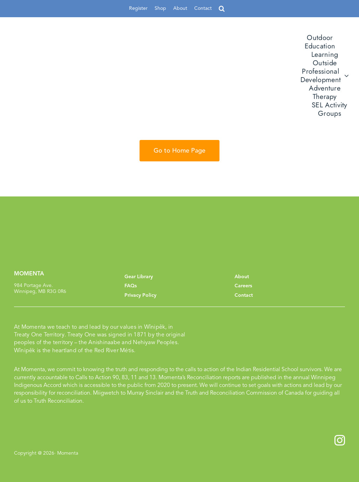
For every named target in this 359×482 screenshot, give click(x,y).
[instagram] (339, 440)
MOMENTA (29, 273)
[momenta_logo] (72, 71)
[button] (221, 8)
